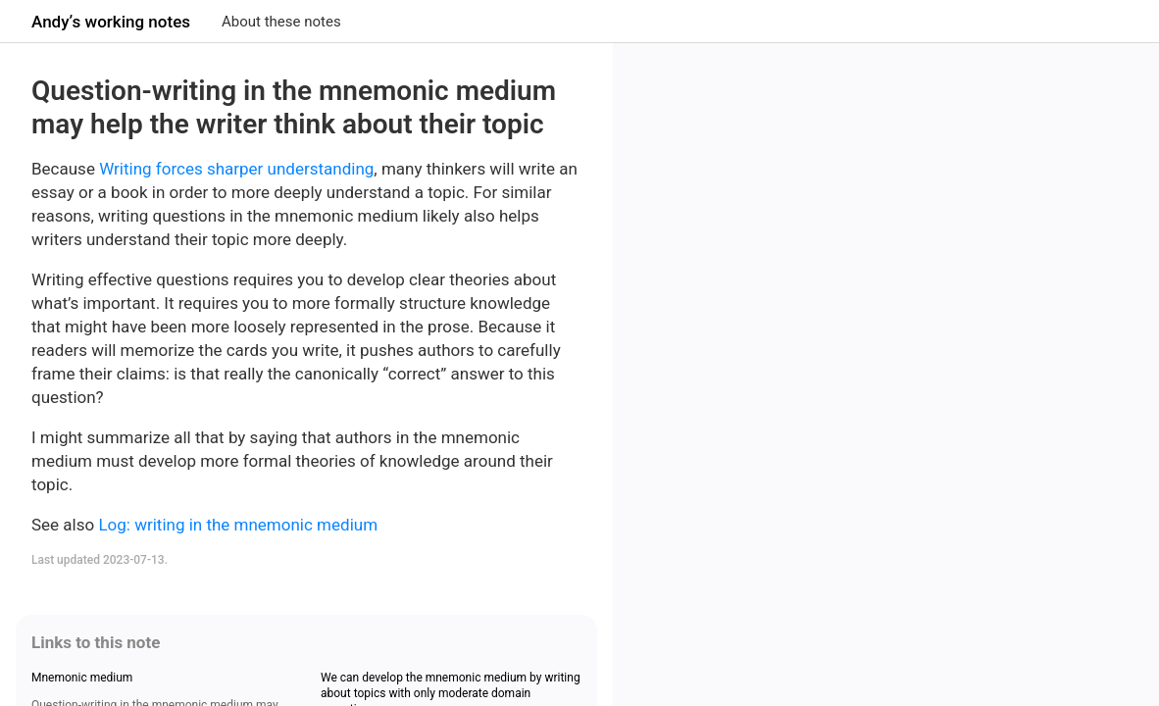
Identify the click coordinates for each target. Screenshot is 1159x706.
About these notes (281, 21)
